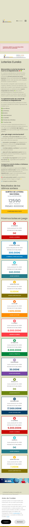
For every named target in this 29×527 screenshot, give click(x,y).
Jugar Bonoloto (14, 393)
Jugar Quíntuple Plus (14, 295)
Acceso (19, 21)
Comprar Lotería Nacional (14, 256)
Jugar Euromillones (15, 412)
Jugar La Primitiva (14, 354)
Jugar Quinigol (14, 276)
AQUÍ (8, 516)
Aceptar (6, 522)
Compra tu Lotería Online (10, 181)
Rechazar (20, 522)
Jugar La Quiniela (14, 237)
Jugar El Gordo (14, 334)
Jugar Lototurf (14, 315)
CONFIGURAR (16, 513)
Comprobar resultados (14, 211)
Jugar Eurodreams (14, 373)
